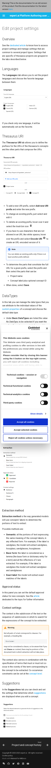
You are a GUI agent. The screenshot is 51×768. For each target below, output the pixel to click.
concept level (35, 673)
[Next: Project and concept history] (29, 743)
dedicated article (18, 45)
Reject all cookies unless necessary (25, 438)
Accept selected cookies (25, 430)
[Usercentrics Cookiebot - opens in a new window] (29, 328)
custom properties (10, 309)
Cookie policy (7, 756)
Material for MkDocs (18, 758)
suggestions (40, 693)
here (11, 9)
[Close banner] (47, 328)
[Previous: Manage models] (4, 743)
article (36, 596)
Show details (36, 414)
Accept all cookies (25, 422)
